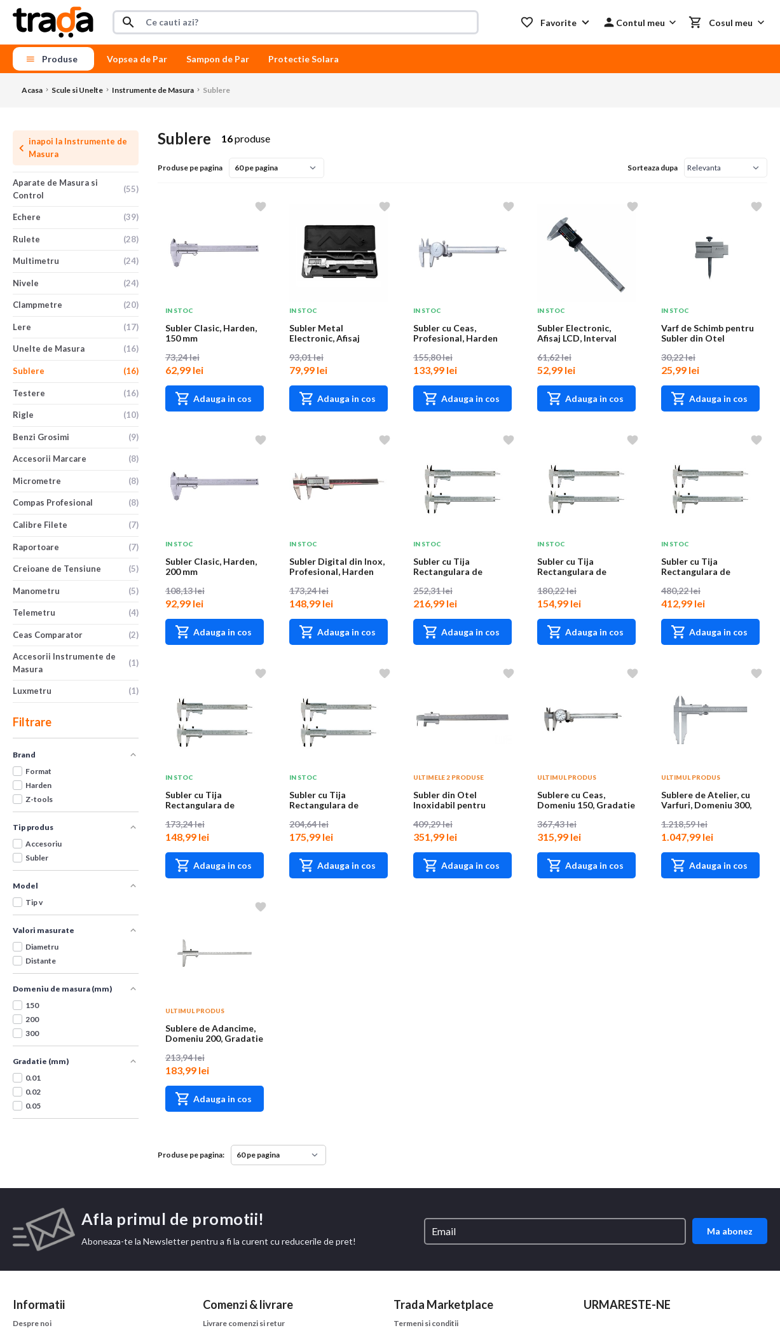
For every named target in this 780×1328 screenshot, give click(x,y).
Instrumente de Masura (153, 90)
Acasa (32, 90)
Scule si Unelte (77, 90)
